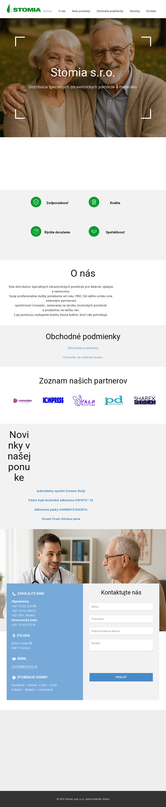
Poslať (121, 677)
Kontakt (151, 11)
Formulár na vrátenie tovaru (83, 357)
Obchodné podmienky (110, 11)
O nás (61, 11)
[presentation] (114, 662)
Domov (47, 11)
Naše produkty (81, 11)
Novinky (135, 11)
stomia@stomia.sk (24, 666)
